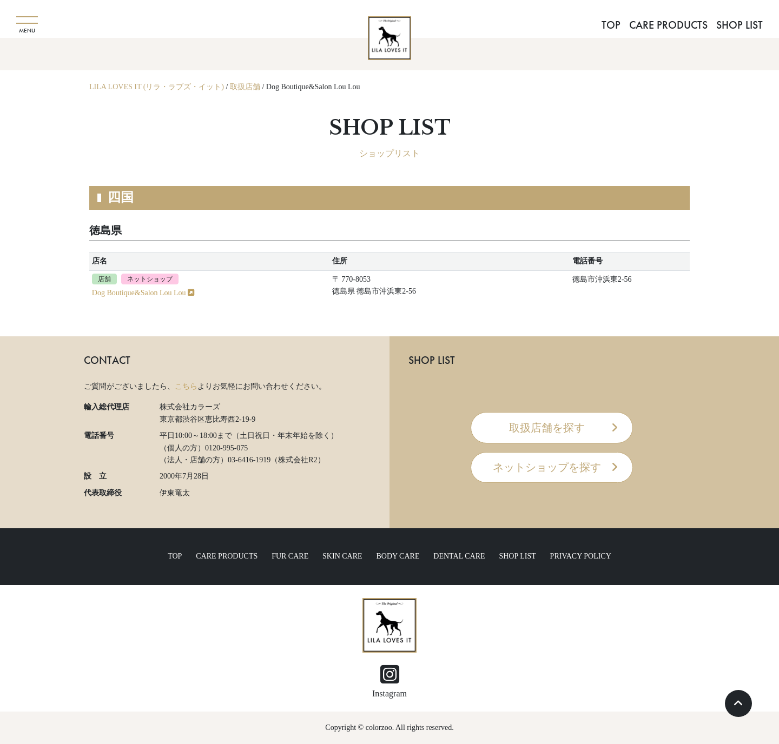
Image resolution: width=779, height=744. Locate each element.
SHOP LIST (739, 25)
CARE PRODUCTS (668, 25)
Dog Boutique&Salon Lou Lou (143, 293)
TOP (611, 25)
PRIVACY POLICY (580, 556)
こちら (186, 386)
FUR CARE (290, 556)
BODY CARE (397, 556)
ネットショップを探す (547, 467)
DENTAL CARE (459, 556)
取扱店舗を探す (547, 428)
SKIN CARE (342, 556)
